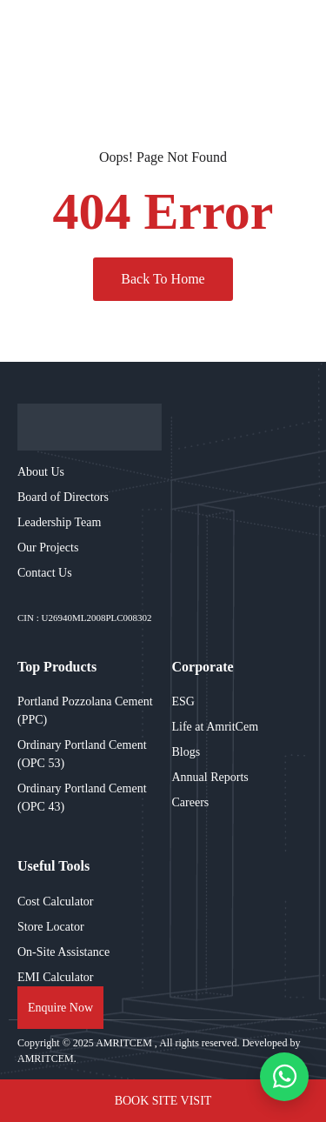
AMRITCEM (125, 1043)
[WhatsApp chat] (284, 1076)
